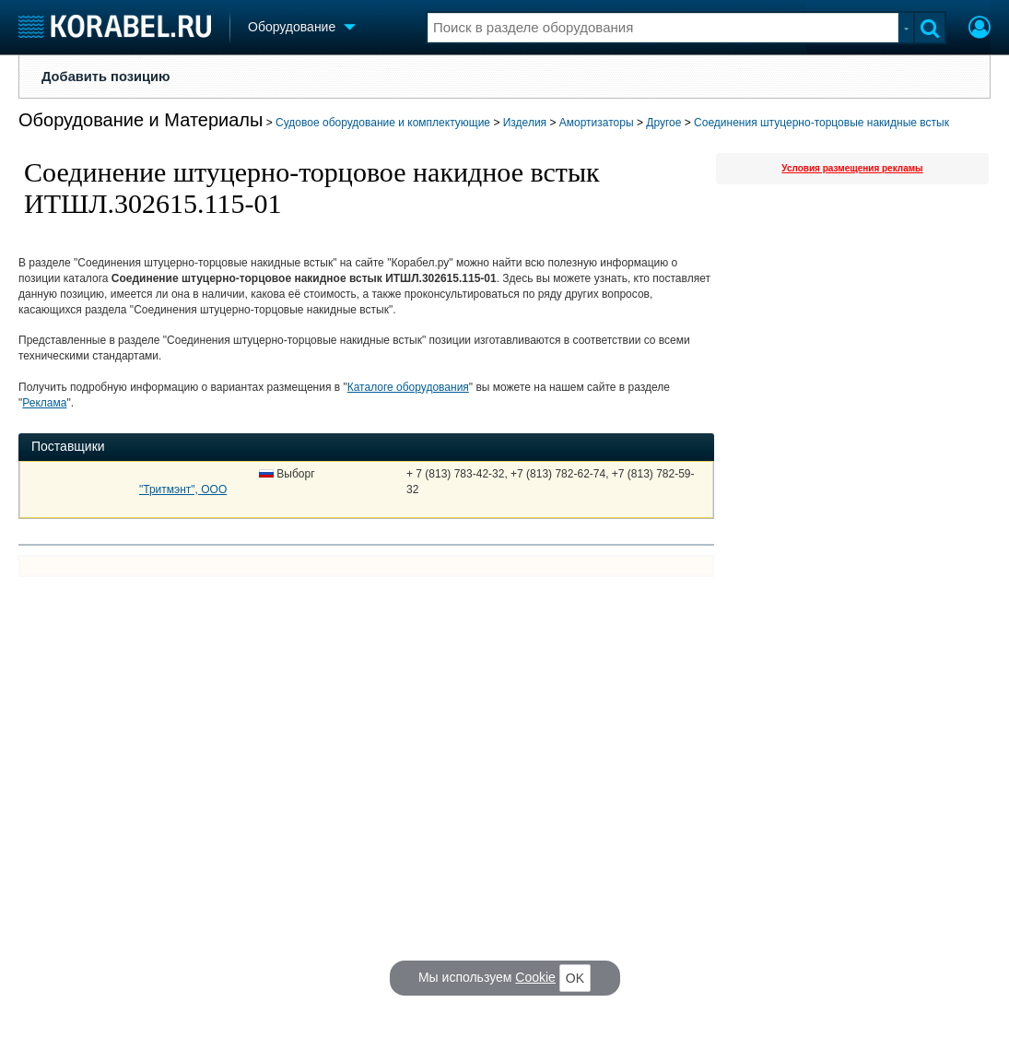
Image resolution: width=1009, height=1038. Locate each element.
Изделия (524, 122)
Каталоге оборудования (408, 387)
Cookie (535, 977)
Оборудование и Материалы (140, 120)
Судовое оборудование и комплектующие (383, 122)
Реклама (44, 402)
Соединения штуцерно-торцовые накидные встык (821, 122)
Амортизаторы (596, 122)
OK (575, 978)
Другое (663, 122)
